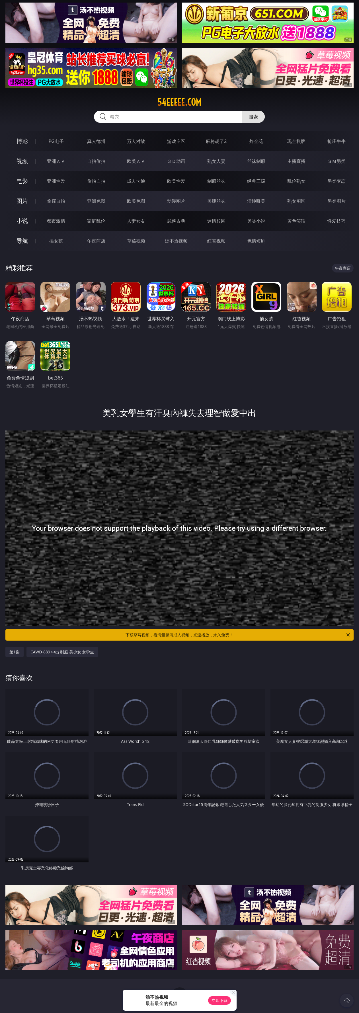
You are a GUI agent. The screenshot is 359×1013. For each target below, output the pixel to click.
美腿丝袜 (216, 201)
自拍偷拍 (96, 161)
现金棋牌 (296, 141)
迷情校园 (216, 221)
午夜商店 (96, 241)
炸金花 (256, 141)
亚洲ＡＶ (56, 161)
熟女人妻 (216, 161)
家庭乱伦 (96, 221)
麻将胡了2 (216, 141)
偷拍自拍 (96, 181)
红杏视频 (216, 241)
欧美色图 (136, 201)
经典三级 (256, 181)
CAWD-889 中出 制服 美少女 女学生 (62, 652)
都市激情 (56, 221)
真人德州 (96, 141)
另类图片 (336, 201)
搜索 (253, 117)
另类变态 (336, 181)
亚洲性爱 (56, 181)
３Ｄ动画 (176, 161)
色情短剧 (256, 241)
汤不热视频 (176, 241)
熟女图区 (296, 201)
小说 (22, 221)
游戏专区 (176, 141)
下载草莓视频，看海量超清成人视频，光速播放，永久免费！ (238, 634)
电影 (22, 181)
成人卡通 (136, 181)
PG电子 (55, 141)
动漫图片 (176, 201)
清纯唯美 (256, 201)
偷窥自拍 (56, 201)
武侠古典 (176, 221)
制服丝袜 (216, 181)
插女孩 (56, 241)
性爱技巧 (336, 221)
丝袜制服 (256, 161)
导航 (22, 241)
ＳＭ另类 (336, 161)
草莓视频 (136, 241)
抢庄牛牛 (336, 141)
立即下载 (219, 1000)
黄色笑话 (296, 221)
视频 (22, 161)
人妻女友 (136, 221)
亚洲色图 (96, 201)
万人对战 (136, 141)
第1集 (14, 652)
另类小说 (256, 221)
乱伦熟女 (296, 181)
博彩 (22, 141)
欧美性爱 (176, 181)
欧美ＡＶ (136, 161)
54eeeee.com (179, 102)
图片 (22, 201)
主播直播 (296, 161)
